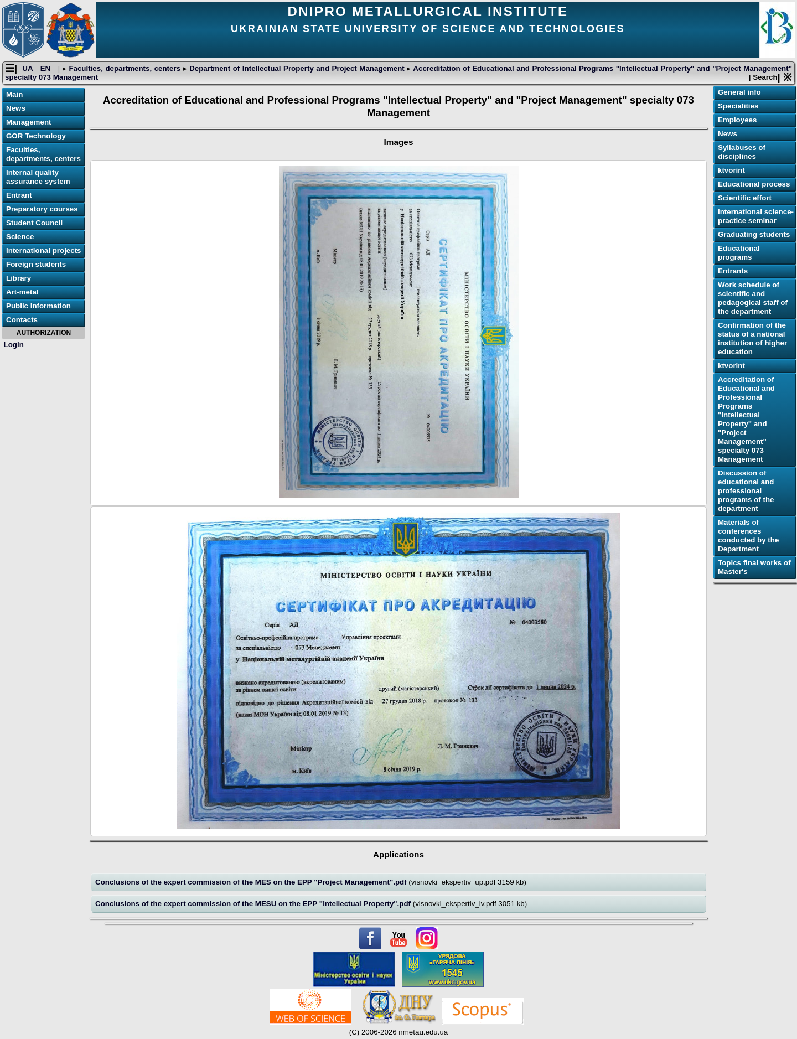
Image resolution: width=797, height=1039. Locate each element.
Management (28, 122)
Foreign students (36, 264)
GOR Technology (36, 136)
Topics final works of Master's (754, 567)
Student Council (34, 223)
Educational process (754, 184)
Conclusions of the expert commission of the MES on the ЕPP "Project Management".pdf (251, 882)
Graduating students (754, 234)
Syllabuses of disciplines (741, 152)
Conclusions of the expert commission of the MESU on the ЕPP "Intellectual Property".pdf (254, 904)
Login (14, 344)
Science (20, 236)
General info (739, 92)
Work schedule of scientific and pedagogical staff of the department (753, 298)
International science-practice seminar (756, 216)
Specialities (738, 106)
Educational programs (739, 252)
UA (28, 68)
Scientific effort (745, 198)
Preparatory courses (42, 209)
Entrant (19, 195)
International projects (43, 250)
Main (14, 94)
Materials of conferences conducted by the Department (748, 535)
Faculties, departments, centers (124, 68)
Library (18, 278)
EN (46, 68)
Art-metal (22, 292)
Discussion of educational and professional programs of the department (746, 491)
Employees (737, 120)
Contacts (22, 320)
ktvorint (731, 170)
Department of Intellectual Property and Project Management (297, 68)
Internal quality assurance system (38, 176)
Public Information (38, 306)
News (15, 108)
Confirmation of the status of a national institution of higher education (752, 338)
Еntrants (733, 271)
